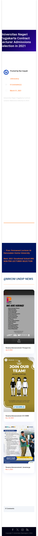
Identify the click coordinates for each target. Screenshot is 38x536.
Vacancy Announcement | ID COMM (17, 416)
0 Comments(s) (16, 85)
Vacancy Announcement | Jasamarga (18, 467)
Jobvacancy (14, 79)
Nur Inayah (23, 71)
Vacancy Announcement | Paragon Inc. (18, 348)
